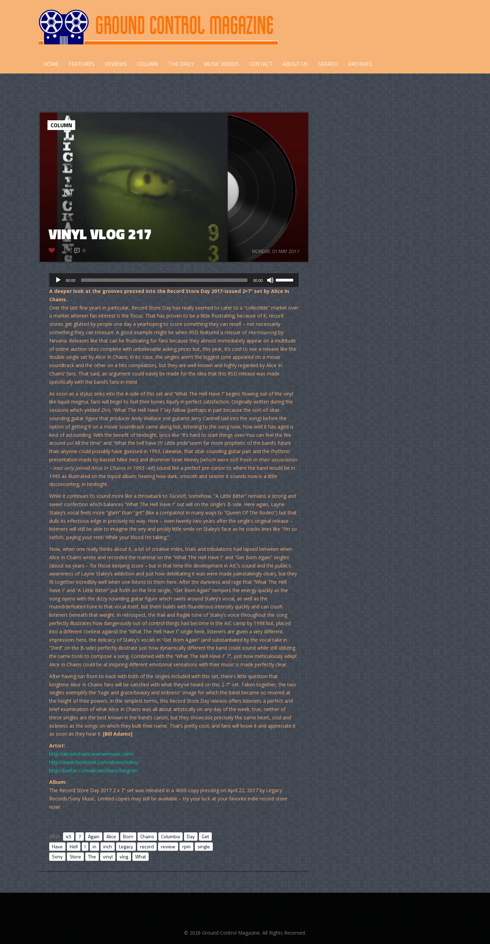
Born (128, 836)
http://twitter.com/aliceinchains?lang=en (93, 770)
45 (68, 836)
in (94, 846)
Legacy (126, 846)
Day (191, 836)
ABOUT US (295, 64)
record (147, 846)
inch (107, 846)
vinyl (108, 856)
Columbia (170, 836)
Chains (147, 836)
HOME (51, 64)
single (204, 846)
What (140, 856)
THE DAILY (181, 64)
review (168, 846)
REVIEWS (116, 64)
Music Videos (221, 64)
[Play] (58, 280)
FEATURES (82, 64)
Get (205, 836)
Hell (74, 846)
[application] (174, 280)
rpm (186, 846)
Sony (57, 856)
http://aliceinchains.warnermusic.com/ (91, 754)
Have (57, 846)
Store (75, 856)
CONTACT (260, 64)
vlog (124, 856)
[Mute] (270, 280)
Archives (360, 64)
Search (328, 64)
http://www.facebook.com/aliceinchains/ (94, 762)
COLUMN (147, 64)
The (92, 856)
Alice (111, 836)
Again (93, 836)
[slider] (164, 280)
